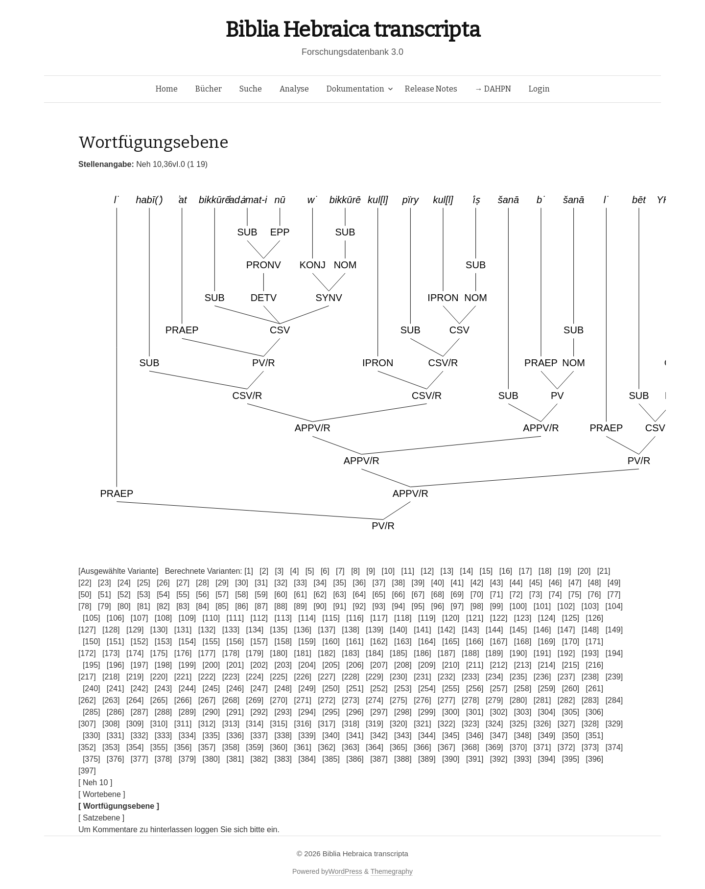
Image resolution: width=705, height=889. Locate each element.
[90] (320, 606)
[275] (398, 700)
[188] (470, 653)
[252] (379, 688)
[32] (280, 583)
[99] (496, 606)
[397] (87, 771)
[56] (202, 594)
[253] (403, 688)
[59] (261, 594)
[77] (614, 594)
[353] (111, 747)
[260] (571, 688)
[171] (595, 641)
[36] (359, 583)
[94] (398, 606)
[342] (379, 735)
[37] (378, 583)
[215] (571, 665)
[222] (207, 677)
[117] (379, 618)
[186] (422, 653)
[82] (163, 606)
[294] (307, 712)
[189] (494, 653)
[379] (187, 759)
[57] (222, 594)
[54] (163, 594)
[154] (187, 641)
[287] (139, 712)
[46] (555, 583)
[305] (571, 712)
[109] (187, 618)
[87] (261, 606)
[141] (422, 630)
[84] (202, 606)
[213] (523, 665)
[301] (475, 712)
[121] (475, 618)
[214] (547, 665)
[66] (398, 594)
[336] (235, 735)
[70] (477, 594)
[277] (446, 700)
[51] (104, 594)
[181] (302, 653)
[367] (446, 747)
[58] (241, 594)
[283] (590, 700)
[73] (535, 594)
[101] (542, 606)
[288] (163, 712)
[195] (91, 665)
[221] (183, 677)
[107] (139, 618)
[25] (143, 583)
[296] (355, 712)
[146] (542, 630)
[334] (187, 735)
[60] (280, 594)
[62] (320, 594)
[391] (475, 759)
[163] (403, 641)
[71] (496, 594)
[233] (470, 677)
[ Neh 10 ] (95, 782)
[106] (115, 618)
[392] (499, 759)
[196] (115, 665)
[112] (259, 618)
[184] (374, 653)
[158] (283, 641)
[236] (542, 677)
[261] (595, 688)
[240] (91, 688)
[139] (374, 630)
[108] (163, 618)
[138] (350, 630)
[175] (159, 653)
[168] (523, 641)
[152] (139, 641)
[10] (388, 571)
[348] (523, 735)
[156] (235, 641)
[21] (604, 571)
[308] (111, 724)
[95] (418, 606)
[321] (422, 724)
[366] (422, 747)
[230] (398, 677)
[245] (211, 688)
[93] (378, 606)
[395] (571, 759)
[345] (451, 735)
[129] (135, 630)
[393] (523, 759)
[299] (427, 712)
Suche (250, 89)
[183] (350, 653)
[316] (302, 724)
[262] (87, 700)
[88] (280, 606)
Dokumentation (355, 89)
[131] (183, 630)
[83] (182, 606)
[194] (614, 653)
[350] (571, 735)
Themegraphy (392, 871)
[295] (331, 712)
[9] (370, 571)
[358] (231, 747)
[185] (398, 653)
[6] (325, 571)
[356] (183, 747)
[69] (457, 594)
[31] (261, 583)
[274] (374, 700)
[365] (398, 747)
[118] (403, 618)
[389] (427, 759)
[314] (255, 724)
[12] (427, 571)
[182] (326, 653)
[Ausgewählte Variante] (118, 571)
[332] (139, 735)
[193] (590, 653)
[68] (438, 594)
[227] (326, 677)
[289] (187, 712)
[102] (566, 606)
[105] (91, 618)
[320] (398, 724)
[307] (87, 724)
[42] (477, 583)
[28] (202, 583)
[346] (475, 735)
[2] (263, 571)
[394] (547, 759)
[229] (374, 677)
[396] (595, 759)
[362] (326, 747)
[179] (255, 653)
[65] (378, 594)
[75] (575, 594)
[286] (115, 712)
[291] (235, 712)
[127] (87, 630)
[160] (331, 641)
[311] (183, 724)
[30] (241, 583)
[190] (518, 653)
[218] (111, 677)
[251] (355, 688)
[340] (331, 735)
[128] (111, 630)
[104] (614, 606)
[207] (379, 665)
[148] (590, 630)
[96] (438, 606)
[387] (379, 759)
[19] (564, 571)
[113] (283, 618)
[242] (139, 688)
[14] (466, 571)
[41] (457, 583)
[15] (486, 571)
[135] (279, 630)
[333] (163, 735)
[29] (222, 583)
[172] (87, 653)
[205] (331, 665)
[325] (518, 724)
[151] (115, 641)
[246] (235, 688)
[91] (339, 606)
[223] (231, 677)
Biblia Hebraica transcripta (352, 29)
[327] (566, 724)
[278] (470, 700)
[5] (310, 571)
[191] (542, 653)
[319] (374, 724)
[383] (283, 759)
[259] (547, 688)
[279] (494, 700)
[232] (446, 677)
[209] (427, 665)
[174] (135, 653)
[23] (104, 583)
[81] (143, 606)
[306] (595, 712)
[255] (451, 688)
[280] (518, 700)
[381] (235, 759)
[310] (159, 724)
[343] (403, 735)
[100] (518, 606)
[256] (475, 688)
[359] (255, 747)
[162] (379, 641)
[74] (555, 594)
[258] (523, 688)
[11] (407, 571)
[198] (163, 665)
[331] (115, 735)
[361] (302, 747)
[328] (590, 724)
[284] (614, 700)
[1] (248, 571)
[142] (446, 630)
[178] (231, 653)
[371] (542, 747)
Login (539, 89)
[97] (457, 606)
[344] (427, 735)
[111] (235, 618)
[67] (418, 594)
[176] (183, 653)
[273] (350, 700)
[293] (283, 712)
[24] (124, 583)
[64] (359, 594)
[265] (159, 700)
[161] (355, 641)
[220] (159, 677)
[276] (422, 700)
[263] (111, 700)
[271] (302, 700)
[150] (91, 641)
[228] (350, 677)
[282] (566, 700)
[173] (111, 653)
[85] (222, 606)
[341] (355, 735)
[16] (506, 571)
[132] (207, 630)
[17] (525, 571)
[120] (451, 618)
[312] (207, 724)
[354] (135, 747)
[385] (331, 759)
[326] (542, 724)
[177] (207, 653)
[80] (124, 606)
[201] (235, 665)
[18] (545, 571)
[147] (566, 630)
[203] (283, 665)
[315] (279, 724)
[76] (594, 594)
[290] (211, 712)
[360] (279, 747)
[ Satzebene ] (101, 818)
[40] (438, 583)
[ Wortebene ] (101, 794)
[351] (595, 735)
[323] (470, 724)
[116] (355, 618)
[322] (446, 724)
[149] (614, 630)
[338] (283, 735)
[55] (182, 594)
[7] (340, 571)
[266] (183, 700)
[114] (307, 618)
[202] (259, 665)
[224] (255, 677)
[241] (115, 688)
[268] (231, 700)
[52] (124, 594)
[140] (398, 630)
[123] (523, 618)
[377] (139, 759)
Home (167, 89)
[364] (374, 747)
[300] (451, 712)
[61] (300, 594)
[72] (516, 594)
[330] (91, 735)
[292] (259, 712)
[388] (403, 759)
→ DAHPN (493, 89)
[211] (475, 665)
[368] (470, 747)
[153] (163, 641)
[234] (494, 677)
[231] (422, 677)
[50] (85, 594)
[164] (427, 641)
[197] (139, 665)
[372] (566, 747)
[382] (259, 759)
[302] (499, 712)
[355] (159, 747)
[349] (547, 735)
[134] (255, 630)
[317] (326, 724)
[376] (115, 759)
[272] (326, 700)
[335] (211, 735)
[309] (135, 724)
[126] (595, 618)
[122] (499, 618)
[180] (279, 653)
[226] (302, 677)
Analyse (294, 89)
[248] (283, 688)
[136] (302, 630)
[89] (300, 606)
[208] (403, 665)
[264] (135, 700)
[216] (595, 665)
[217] (87, 677)
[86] (241, 606)
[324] (494, 724)
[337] (259, 735)
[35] (339, 583)
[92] (359, 606)
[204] (307, 665)
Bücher (208, 89)
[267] (207, 700)
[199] (187, 665)
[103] (590, 606)
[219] (135, 677)
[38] (398, 583)
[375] (91, 759)
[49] (614, 583)
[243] (163, 688)
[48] (594, 583)
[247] (259, 688)
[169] (547, 641)
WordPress (345, 871)
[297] (379, 712)
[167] (499, 641)
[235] (518, 677)
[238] (590, 677)
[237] (566, 677)
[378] (163, 759)
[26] (163, 583)
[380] (211, 759)
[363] (350, 747)
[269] (255, 700)
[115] (331, 618)
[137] (326, 630)
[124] (547, 618)
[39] (418, 583)
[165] (451, 641)
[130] (159, 630)
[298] (403, 712)
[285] (91, 712)
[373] (590, 747)
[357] (207, 747)
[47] (575, 583)
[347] (499, 735)
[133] (231, 630)
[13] (447, 571)
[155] (211, 641)
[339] (307, 735)
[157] (259, 641)
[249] (307, 688)
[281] (542, 700)
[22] (85, 583)
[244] (187, 688)
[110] (211, 618)
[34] (320, 583)
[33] (300, 583)
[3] (279, 571)
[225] (279, 677)
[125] (571, 618)
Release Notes (431, 89)
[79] (104, 606)
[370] (518, 747)
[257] (499, 688)
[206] (355, 665)
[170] (571, 641)
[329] (614, 724)
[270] (279, 700)
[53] (143, 594)
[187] (446, 653)
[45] (535, 583)
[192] (566, 653)
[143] (470, 630)
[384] (307, 759)
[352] (87, 747)
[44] (516, 583)
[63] (339, 594)
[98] (477, 606)
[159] (307, 641)
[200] (211, 665)
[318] (350, 724)
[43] (496, 583)
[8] (355, 571)
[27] (182, 583)
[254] (427, 688)
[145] (518, 630)
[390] (451, 759)
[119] (427, 618)
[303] (523, 712)
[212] (499, 665)
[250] (331, 688)
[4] (294, 571)
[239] (614, 677)
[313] (231, 724)
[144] (494, 630)
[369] (494, 747)
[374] (614, 747)
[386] (355, 759)
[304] (547, 712)
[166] (475, 641)
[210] (451, 665)
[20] (584, 571)
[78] (85, 606)
